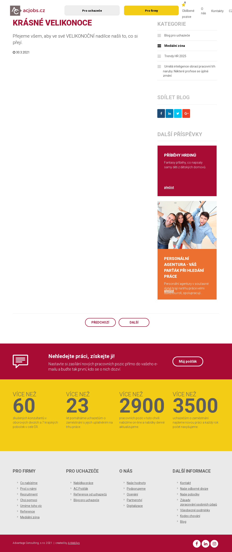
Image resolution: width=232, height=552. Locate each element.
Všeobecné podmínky (195, 510)
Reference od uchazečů (90, 494)
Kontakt (185, 483)
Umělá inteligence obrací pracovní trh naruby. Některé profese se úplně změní (189, 71)
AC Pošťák (81, 488)
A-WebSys (74, 543)
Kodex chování (190, 516)
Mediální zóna (174, 46)
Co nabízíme (29, 483)
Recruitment (29, 494)
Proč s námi (28, 488)
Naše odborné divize (194, 488)
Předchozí (100, 322)
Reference (27, 511)
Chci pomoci (28, 500)
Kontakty (217, 11)
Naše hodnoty (136, 483)
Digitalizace (135, 506)
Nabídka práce (83, 483)
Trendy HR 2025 (175, 56)
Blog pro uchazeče (177, 35)
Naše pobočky (189, 494)
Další (134, 322)
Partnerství (134, 500)
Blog (183, 521)
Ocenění (132, 494)
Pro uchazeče (92, 10)
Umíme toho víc (31, 506)
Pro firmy (151, 10)
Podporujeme (136, 488)
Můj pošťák (188, 361)
